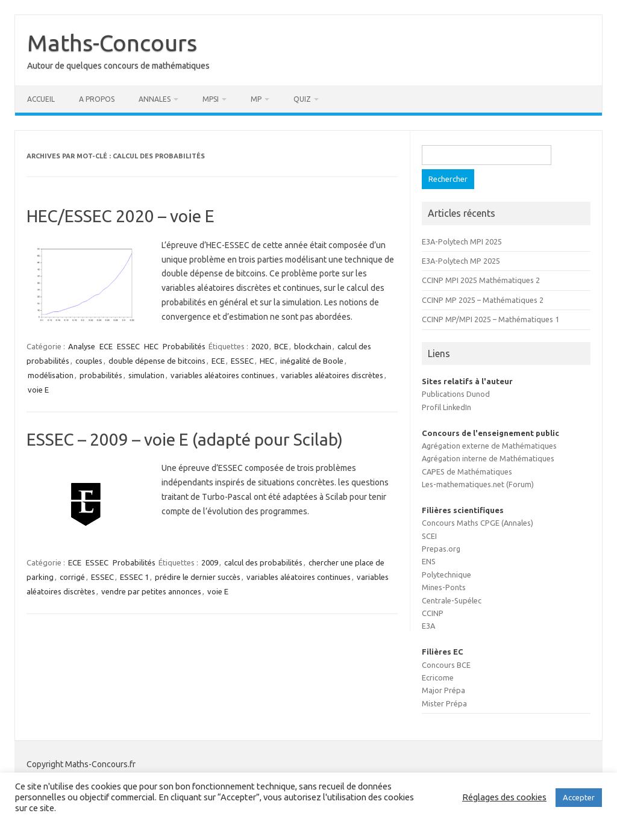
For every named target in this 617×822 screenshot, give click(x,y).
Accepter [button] (579, 797)
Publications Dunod (456, 394)
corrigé (72, 577)
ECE (106, 346)
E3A (428, 625)
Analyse (81, 346)
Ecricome (438, 677)
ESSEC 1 (134, 577)
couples (88, 361)
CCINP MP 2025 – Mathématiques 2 (482, 300)
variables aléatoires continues (223, 375)
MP (256, 99)
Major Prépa (443, 690)
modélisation (51, 375)
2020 (259, 346)
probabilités (101, 375)
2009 (209, 562)
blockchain (312, 346)
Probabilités (184, 346)
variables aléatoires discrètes (332, 375)
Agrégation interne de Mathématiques (488, 458)
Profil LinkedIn (446, 407)
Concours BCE (446, 665)
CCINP (432, 613)
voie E (38, 389)
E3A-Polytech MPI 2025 (462, 241)
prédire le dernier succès (197, 577)
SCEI (429, 536)
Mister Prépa (444, 703)
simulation (146, 375)
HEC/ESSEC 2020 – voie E (121, 216)
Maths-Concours (112, 42)
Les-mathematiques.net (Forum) (478, 484)
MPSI (210, 99)
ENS (429, 561)
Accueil (41, 99)
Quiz (302, 99)
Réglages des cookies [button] (504, 797)
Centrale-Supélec (451, 600)
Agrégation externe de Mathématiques (489, 445)
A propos (96, 99)
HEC (151, 346)
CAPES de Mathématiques (467, 471)
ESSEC (128, 346)
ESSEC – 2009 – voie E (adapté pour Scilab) (185, 439)
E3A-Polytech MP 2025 (461, 261)
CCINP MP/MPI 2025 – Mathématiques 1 (490, 319)
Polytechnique (446, 574)
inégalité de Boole (311, 361)
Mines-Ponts (444, 587)
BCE (281, 346)
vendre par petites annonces (151, 591)
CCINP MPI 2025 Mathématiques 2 (481, 280)
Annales (155, 99)
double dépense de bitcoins (156, 361)
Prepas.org (441, 548)
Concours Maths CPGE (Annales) (477, 522)
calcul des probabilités (263, 562)
